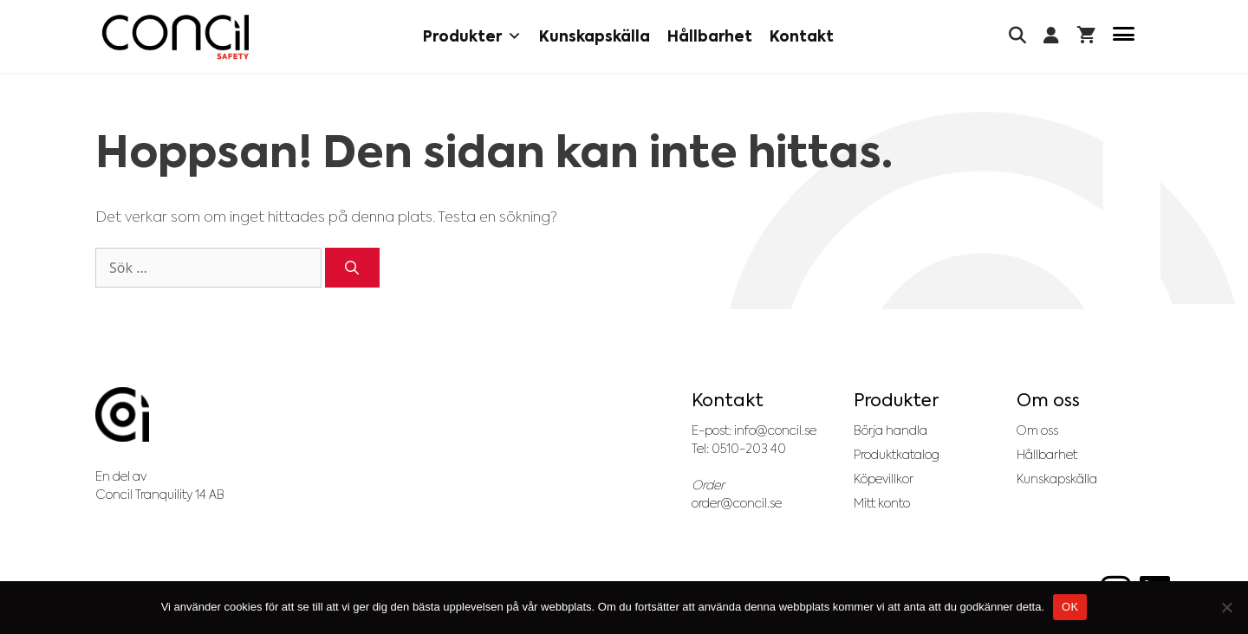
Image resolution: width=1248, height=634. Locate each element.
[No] (1226, 607)
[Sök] (352, 268)
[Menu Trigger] (1123, 37)
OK (1070, 606)
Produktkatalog (896, 455)
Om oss (1037, 430)
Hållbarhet (709, 36)
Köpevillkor (883, 479)
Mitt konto (882, 503)
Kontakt (802, 36)
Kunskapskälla (594, 36)
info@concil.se (775, 430)
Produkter (472, 36)
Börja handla (890, 430)
